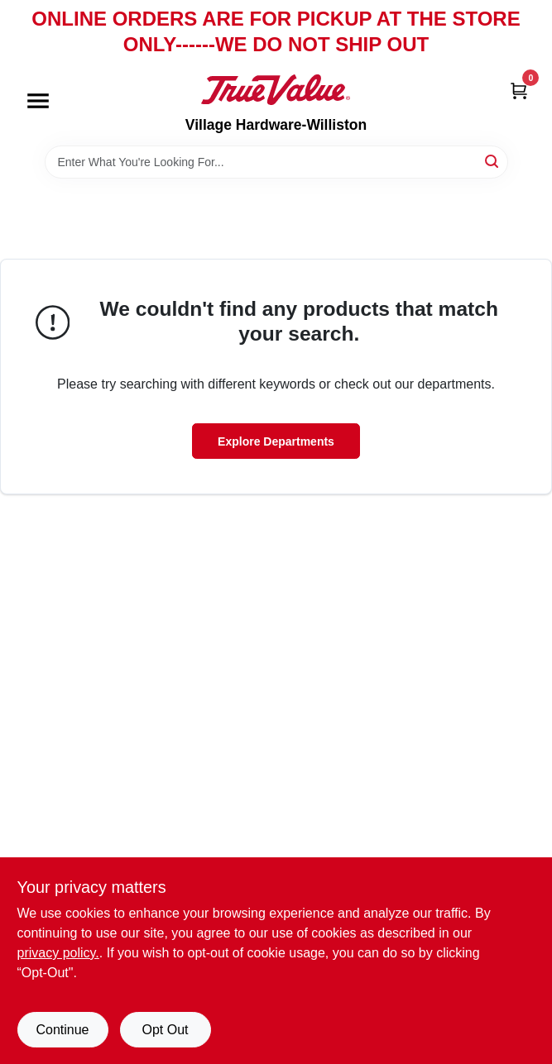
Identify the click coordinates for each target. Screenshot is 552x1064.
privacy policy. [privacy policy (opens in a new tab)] (58, 953)
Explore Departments (276, 441)
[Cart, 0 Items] (519, 89)
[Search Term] (276, 162)
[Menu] (38, 101)
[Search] (493, 160)
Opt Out (165, 1030)
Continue (62, 1030)
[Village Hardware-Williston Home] (275, 89)
